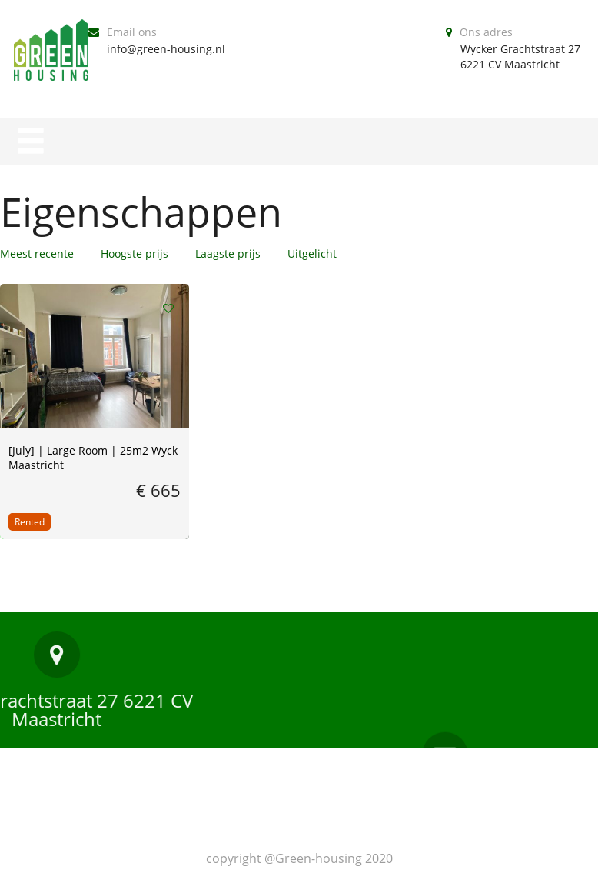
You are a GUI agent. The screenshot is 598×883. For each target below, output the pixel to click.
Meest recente (37, 253)
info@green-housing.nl (166, 49)
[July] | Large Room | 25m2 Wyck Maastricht (93, 457)
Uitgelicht (312, 253)
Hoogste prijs (134, 253)
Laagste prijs (228, 253)
